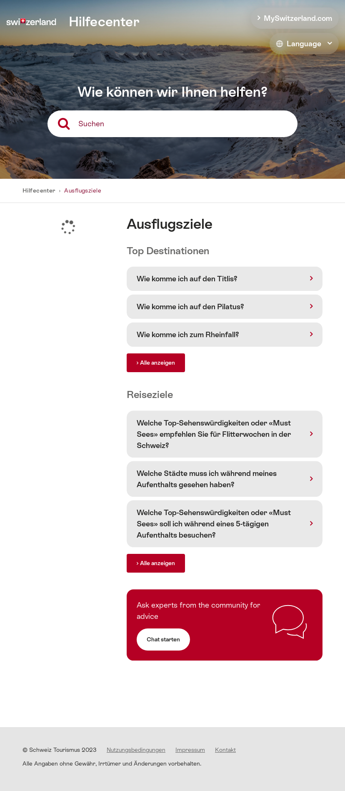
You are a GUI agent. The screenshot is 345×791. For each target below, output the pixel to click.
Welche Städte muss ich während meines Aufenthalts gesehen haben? (207, 479)
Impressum (190, 749)
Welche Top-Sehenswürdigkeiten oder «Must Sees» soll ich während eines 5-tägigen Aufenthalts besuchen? (214, 523)
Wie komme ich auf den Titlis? (187, 278)
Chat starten (163, 639)
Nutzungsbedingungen (136, 749)
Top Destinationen (168, 250)
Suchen (91, 123)
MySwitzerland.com (298, 18)
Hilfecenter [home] (104, 21)
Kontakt (225, 749)
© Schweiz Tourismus (59, 749)
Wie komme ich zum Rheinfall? (188, 334)
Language (298, 43)
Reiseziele (150, 394)
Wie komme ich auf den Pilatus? (190, 306)
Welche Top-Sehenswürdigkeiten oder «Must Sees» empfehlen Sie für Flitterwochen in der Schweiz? (214, 434)
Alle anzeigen (157, 362)
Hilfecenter (39, 190)
